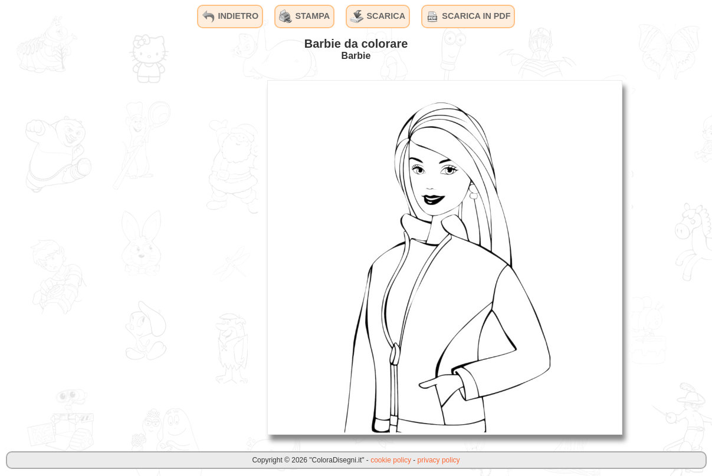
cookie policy (390, 460)
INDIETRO (229, 16)
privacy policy (439, 460)
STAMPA (304, 16)
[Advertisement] (169, 257)
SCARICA (377, 16)
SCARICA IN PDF (467, 16)
